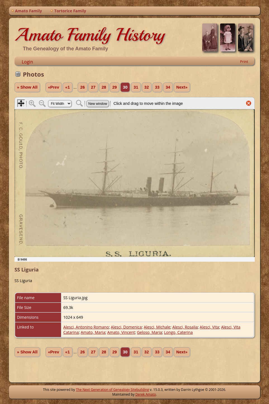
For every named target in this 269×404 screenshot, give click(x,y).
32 (146, 87)
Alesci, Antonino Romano (86, 327)
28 (104, 87)
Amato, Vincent (121, 332)
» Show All (27, 87)
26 (82, 87)
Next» (181, 87)
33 (157, 87)
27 (93, 87)
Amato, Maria (93, 332)
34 (168, 87)
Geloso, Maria (149, 332)
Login (27, 62)
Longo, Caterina (178, 332)
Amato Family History (90, 34)
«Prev (53, 87)
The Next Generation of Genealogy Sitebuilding (112, 389)
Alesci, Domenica (126, 327)
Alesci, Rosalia (185, 327)
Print (244, 61)
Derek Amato (145, 394)
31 (136, 87)
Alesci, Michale (157, 327)
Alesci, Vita (209, 327)
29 (114, 87)
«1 (67, 87)
